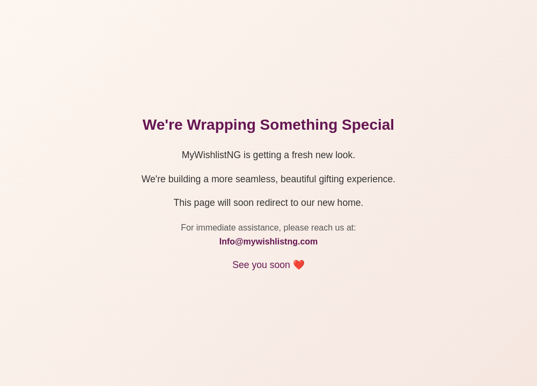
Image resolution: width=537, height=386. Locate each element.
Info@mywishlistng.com (268, 241)
